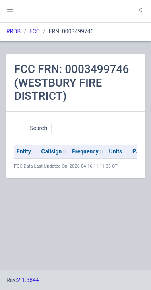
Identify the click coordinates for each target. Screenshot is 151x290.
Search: (75, 128)
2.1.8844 (28, 280)
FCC (34, 31)
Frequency (85, 151)
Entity (24, 151)
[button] (140, 11)
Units (115, 151)
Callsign (51, 151)
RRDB (13, 31)
